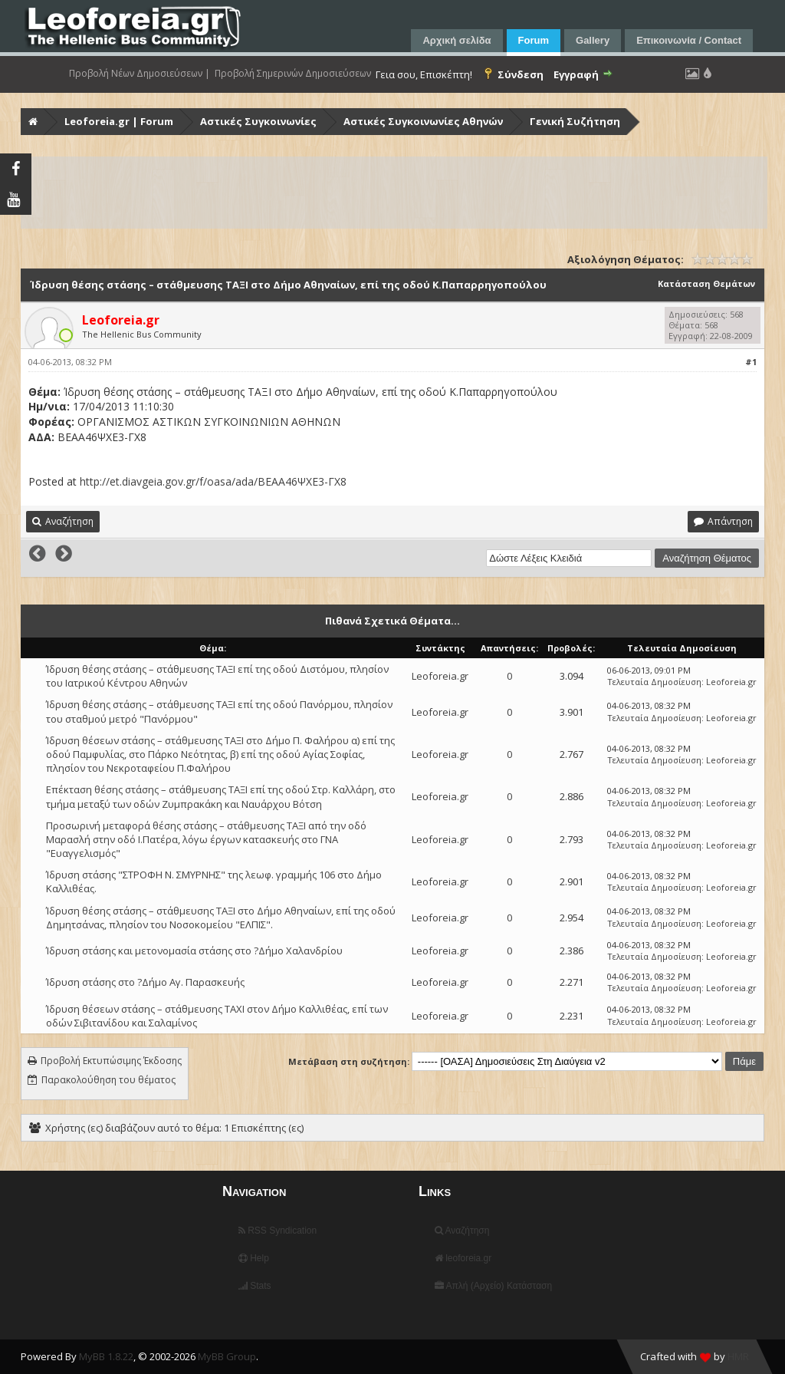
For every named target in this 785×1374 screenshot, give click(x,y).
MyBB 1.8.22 (106, 1356)
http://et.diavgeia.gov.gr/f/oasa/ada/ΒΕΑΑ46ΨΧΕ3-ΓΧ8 (213, 481)
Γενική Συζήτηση (575, 121)
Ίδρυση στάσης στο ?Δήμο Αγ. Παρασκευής (145, 982)
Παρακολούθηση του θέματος (108, 1079)
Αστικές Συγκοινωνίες (258, 121)
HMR (738, 1356)
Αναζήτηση (462, 1230)
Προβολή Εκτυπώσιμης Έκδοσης (111, 1060)
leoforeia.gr (463, 1258)
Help (253, 1258)
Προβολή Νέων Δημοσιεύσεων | (139, 74)
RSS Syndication (277, 1230)
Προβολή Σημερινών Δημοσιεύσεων (293, 74)
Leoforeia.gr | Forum (118, 121)
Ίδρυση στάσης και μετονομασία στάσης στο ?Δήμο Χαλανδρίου (194, 950)
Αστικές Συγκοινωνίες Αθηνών (423, 121)
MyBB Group (227, 1356)
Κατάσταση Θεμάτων (706, 283)
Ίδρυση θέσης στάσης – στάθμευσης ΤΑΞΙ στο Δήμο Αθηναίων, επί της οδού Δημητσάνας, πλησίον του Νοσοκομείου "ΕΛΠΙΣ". (221, 917)
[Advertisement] (394, 192)
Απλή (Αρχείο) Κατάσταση (493, 1285)
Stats (254, 1285)
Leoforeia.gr (440, 676)
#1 (751, 361)
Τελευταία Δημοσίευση (654, 681)
